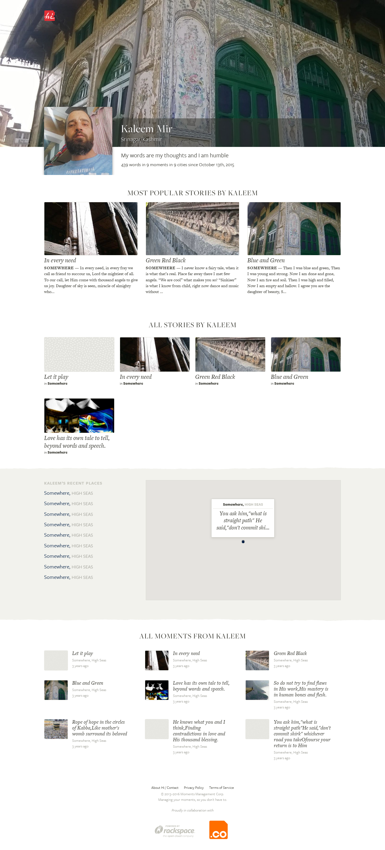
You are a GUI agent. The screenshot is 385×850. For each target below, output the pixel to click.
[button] (243, 540)
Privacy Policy (194, 787)
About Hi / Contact (165, 787)
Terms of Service (221, 787)
